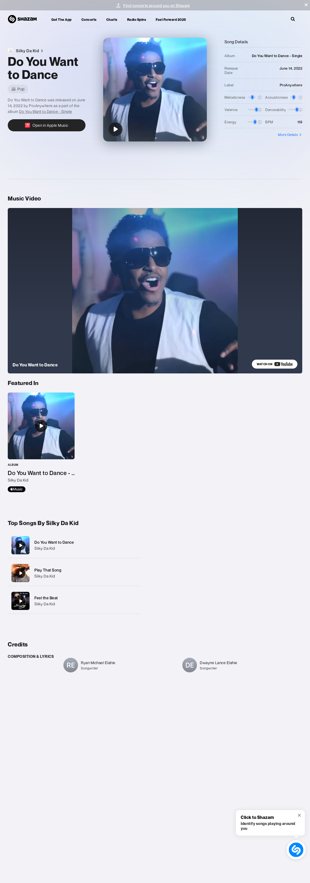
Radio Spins (136, 19)
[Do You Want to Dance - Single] (41, 442)
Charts (111, 19)
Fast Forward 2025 (171, 19)
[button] (306, 4)
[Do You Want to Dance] (115, 129)
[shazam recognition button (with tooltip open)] (296, 850)
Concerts (89, 19)
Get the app (61, 19)
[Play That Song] (74, 573)
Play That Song (47, 570)
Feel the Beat (46, 597)
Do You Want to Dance (54, 542)
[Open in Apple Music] (46, 125)
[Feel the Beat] (74, 601)
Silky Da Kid (44, 548)
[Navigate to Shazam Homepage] (25, 19)
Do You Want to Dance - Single (45, 111)
